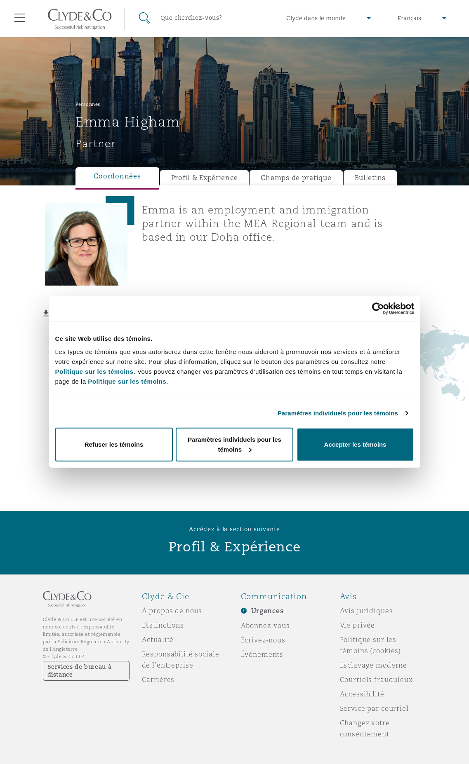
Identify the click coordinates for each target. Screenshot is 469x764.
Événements (262, 654)
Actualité (158, 639)
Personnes (88, 104)
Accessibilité (362, 694)
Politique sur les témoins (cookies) (370, 645)
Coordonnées (117, 176)
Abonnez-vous (265, 625)
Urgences (267, 611)
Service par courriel (374, 708)
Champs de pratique (296, 177)
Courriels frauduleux (376, 679)
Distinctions (163, 625)
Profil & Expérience (204, 177)
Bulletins (370, 177)
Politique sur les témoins (127, 380)
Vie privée (357, 625)
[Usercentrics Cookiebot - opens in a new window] (378, 308)
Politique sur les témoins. (95, 371)
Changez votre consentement (365, 728)
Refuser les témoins (114, 444)
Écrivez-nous (263, 640)
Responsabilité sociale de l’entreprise (180, 659)
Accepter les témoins (355, 444)
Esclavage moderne (374, 665)
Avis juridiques (366, 611)
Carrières (158, 679)
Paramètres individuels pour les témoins (338, 413)
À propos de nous (172, 611)
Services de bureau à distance (79, 670)
